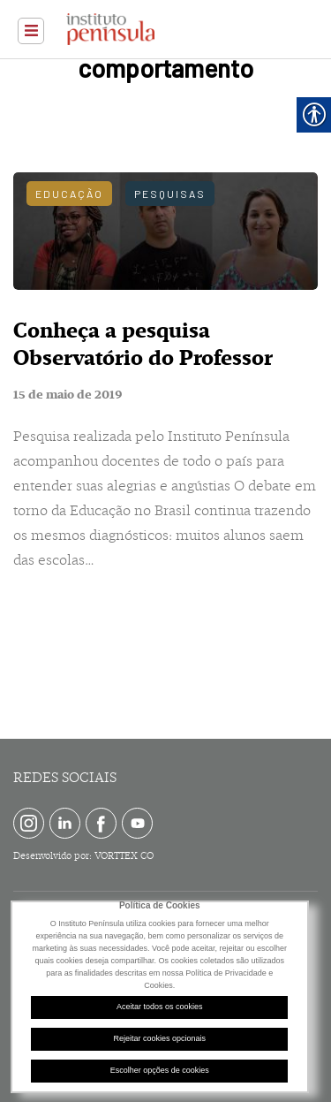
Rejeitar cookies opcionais (159, 1038)
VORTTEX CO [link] (124, 856)
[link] (31, 31)
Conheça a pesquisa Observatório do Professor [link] (143, 344)
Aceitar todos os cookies (160, 1006)
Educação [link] (69, 193)
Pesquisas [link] (170, 193)
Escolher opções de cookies (159, 1070)
